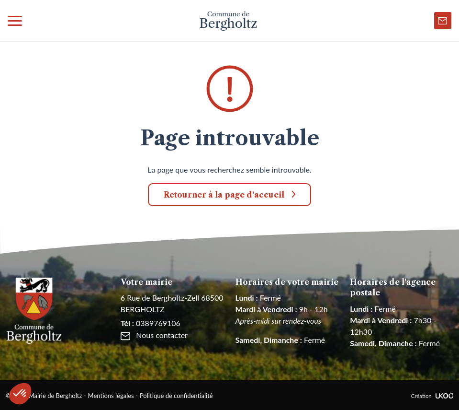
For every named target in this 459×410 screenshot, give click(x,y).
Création (432, 396)
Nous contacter (154, 335)
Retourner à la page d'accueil (224, 194)
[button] (20, 393)
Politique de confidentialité (176, 395)
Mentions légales (111, 395)
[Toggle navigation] (15, 20)
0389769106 (150, 323)
